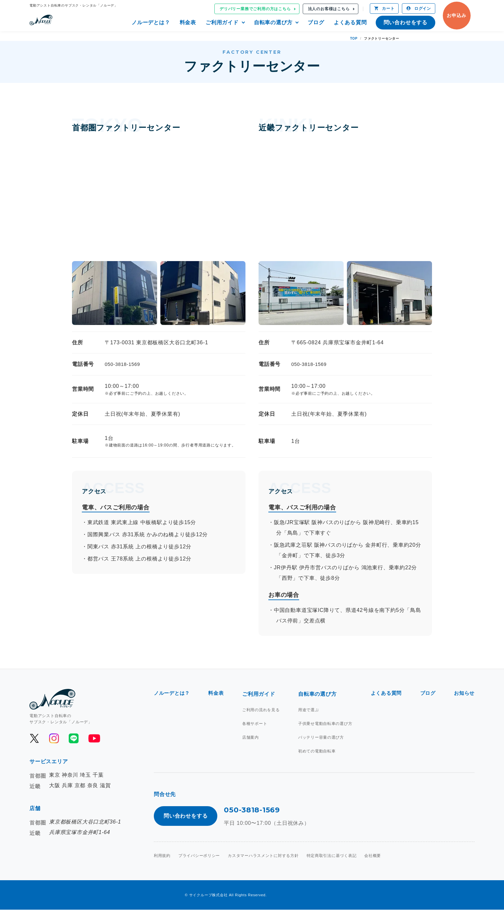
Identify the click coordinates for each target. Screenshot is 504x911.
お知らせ (464, 694)
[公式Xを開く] (34, 738)
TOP (354, 38)
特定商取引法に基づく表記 (332, 857)
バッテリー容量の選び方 (320, 737)
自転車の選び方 (273, 22)
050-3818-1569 (124, 364)
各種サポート (255, 723)
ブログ (316, 22)
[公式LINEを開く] (74, 738)
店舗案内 (251, 737)
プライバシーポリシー (199, 857)
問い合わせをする (405, 22)
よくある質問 (350, 22)
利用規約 (162, 857)
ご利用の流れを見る (261, 710)
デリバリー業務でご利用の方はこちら (255, 9)
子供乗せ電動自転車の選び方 (324, 723)
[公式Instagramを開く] (54, 738)
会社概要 (373, 857)
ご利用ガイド (222, 22)
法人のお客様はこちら (329, 9)
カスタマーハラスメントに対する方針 (263, 857)
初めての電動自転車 (316, 751)
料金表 (188, 22)
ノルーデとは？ (151, 22)
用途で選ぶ (307, 710)
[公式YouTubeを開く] (93, 738)
